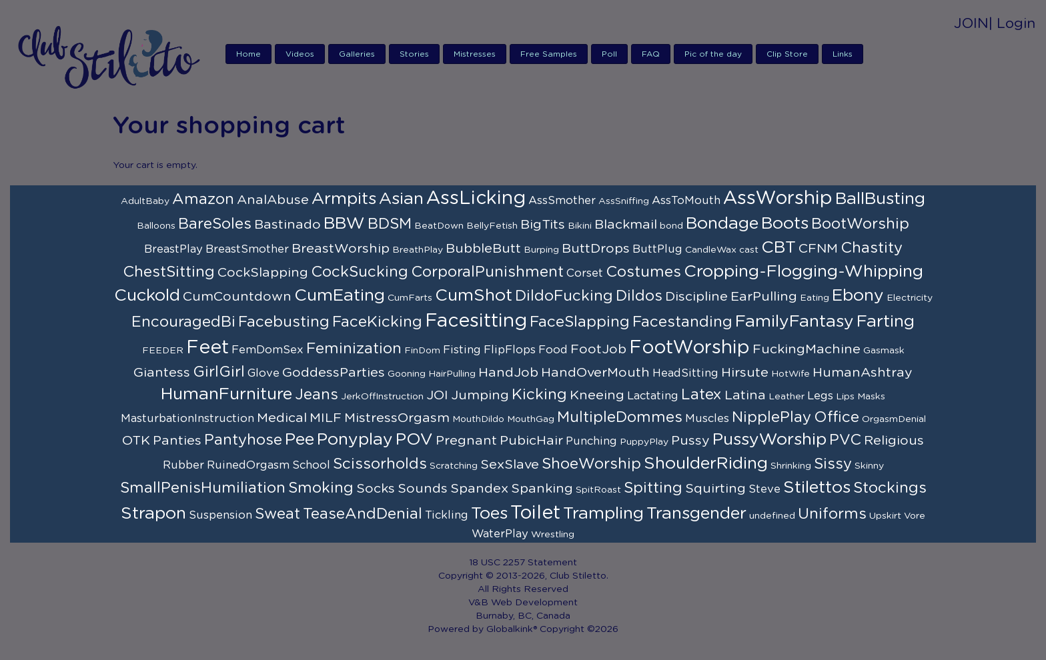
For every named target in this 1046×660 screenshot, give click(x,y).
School (311, 465)
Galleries (357, 54)
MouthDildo (478, 419)
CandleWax (710, 250)
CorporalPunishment (487, 272)
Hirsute (744, 372)
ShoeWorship (591, 464)
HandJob (508, 372)
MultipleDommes (619, 417)
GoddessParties (333, 372)
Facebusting (284, 322)
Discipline (696, 296)
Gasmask (884, 350)
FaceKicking (377, 322)
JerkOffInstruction (382, 396)
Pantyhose (243, 440)
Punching (591, 441)
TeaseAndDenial (362, 514)
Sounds (423, 488)
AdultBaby (145, 201)
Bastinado (287, 224)
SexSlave (509, 464)
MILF (326, 418)
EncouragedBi (183, 322)
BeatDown (439, 226)
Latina (745, 395)
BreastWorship (341, 248)
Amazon (203, 199)
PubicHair (531, 440)
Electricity (910, 298)
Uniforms (832, 514)
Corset (584, 273)
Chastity (872, 248)
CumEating (339, 295)
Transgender (696, 513)
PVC (845, 440)
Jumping (480, 395)
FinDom (422, 350)
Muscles (707, 418)
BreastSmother (247, 249)
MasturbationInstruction (187, 418)
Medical (282, 418)
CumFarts (410, 298)
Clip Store (787, 54)
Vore (914, 516)
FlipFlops (510, 350)
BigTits (542, 224)
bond (671, 226)
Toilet (535, 513)
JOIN (971, 24)
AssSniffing (623, 201)
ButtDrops (596, 248)
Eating (814, 298)
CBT (778, 247)
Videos (300, 54)
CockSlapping (262, 272)
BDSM (390, 224)
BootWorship (860, 224)
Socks (375, 488)
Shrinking (790, 466)
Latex (701, 394)
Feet (207, 348)
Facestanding (682, 322)
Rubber (183, 465)
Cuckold (147, 295)
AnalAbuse (273, 200)
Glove (263, 373)
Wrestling (552, 534)
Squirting (715, 488)
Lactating (652, 396)
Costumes (643, 272)
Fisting (462, 350)
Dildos (639, 296)
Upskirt (885, 516)
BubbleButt (483, 248)
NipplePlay (771, 417)
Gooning (407, 374)
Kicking (539, 394)
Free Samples (548, 54)
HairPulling (452, 374)
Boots (785, 223)
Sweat (277, 514)
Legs (820, 396)
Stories (414, 54)
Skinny (869, 466)
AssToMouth (686, 200)
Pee (299, 439)
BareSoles (214, 224)
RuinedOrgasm (248, 465)
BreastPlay (173, 249)
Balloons (156, 226)
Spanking (542, 488)
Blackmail (625, 224)
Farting (886, 321)
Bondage (722, 223)
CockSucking (359, 272)
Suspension (220, 515)
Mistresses (475, 54)
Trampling (603, 513)
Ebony (858, 295)
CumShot (473, 295)
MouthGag (530, 419)
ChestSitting (169, 272)
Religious (894, 440)
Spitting (653, 488)
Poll (609, 54)
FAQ (651, 54)
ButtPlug (657, 249)
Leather (786, 396)
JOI (437, 395)
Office (836, 417)
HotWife (790, 374)
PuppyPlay (644, 442)
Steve (764, 489)
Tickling (446, 515)
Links (843, 54)
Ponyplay (355, 439)
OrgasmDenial (894, 419)
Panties (177, 440)
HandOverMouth (595, 372)
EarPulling (763, 296)
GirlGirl (219, 372)
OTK (136, 440)
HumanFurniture (226, 394)
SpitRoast (598, 490)
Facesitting (476, 321)
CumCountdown (237, 296)
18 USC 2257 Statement (523, 562)
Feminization (354, 348)
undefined (772, 516)
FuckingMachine (806, 349)
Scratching (454, 466)
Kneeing (597, 395)
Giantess (161, 372)
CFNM (818, 248)
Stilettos (817, 487)
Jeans (316, 394)
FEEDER (162, 350)
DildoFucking (564, 296)
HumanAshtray (863, 372)
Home (248, 54)
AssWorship (778, 198)
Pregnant (466, 440)
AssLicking (476, 198)
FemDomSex (267, 350)
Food (553, 350)
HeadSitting (685, 373)
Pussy (690, 440)
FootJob (598, 349)
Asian (401, 199)
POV (414, 439)
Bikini (580, 226)
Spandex (479, 488)
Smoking (321, 488)
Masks (871, 396)
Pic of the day (713, 54)
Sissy (833, 464)
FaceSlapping (580, 322)
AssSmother (562, 200)
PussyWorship (769, 439)
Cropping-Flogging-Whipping (803, 271)
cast (748, 250)
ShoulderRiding (706, 463)
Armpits (344, 199)
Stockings (890, 488)
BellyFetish (492, 226)
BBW (344, 223)
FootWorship (689, 348)
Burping (541, 250)
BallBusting (880, 199)
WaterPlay (500, 534)
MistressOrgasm (397, 418)
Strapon (153, 513)
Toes (489, 513)
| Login (1012, 24)
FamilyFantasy (794, 321)
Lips (845, 396)
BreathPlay (417, 250)
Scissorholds (380, 464)
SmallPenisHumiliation (203, 488)
